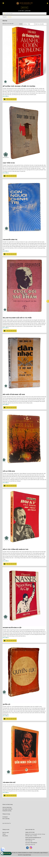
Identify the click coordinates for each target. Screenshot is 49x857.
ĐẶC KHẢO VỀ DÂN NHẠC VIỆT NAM (14, 394)
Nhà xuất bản (5, 835)
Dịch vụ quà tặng (5, 818)
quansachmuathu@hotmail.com (34, 837)
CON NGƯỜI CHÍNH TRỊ (10, 239)
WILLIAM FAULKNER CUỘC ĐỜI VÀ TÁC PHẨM (17, 317)
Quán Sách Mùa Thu (6, 823)
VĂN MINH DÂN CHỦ (9, 782)
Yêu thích (21, 10)
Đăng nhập (27, 10)
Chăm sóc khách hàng (6, 807)
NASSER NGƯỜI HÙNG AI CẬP (12, 627)
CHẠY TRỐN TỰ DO (9, 163)
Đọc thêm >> (6, 96)
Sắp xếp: (21, 23)
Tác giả (3, 834)
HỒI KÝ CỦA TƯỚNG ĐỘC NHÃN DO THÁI (15, 549)
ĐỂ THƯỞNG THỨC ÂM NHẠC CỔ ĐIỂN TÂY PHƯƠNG (19, 86)
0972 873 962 (24, 7)
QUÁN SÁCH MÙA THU (30, 844)
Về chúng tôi (4, 816)
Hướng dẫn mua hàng (6, 810)
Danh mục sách (5, 832)
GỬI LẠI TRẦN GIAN (9, 471)
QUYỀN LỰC (6, 704)
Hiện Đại (9, 16)
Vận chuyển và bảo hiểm (7, 809)
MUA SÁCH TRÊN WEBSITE (31, 842)
